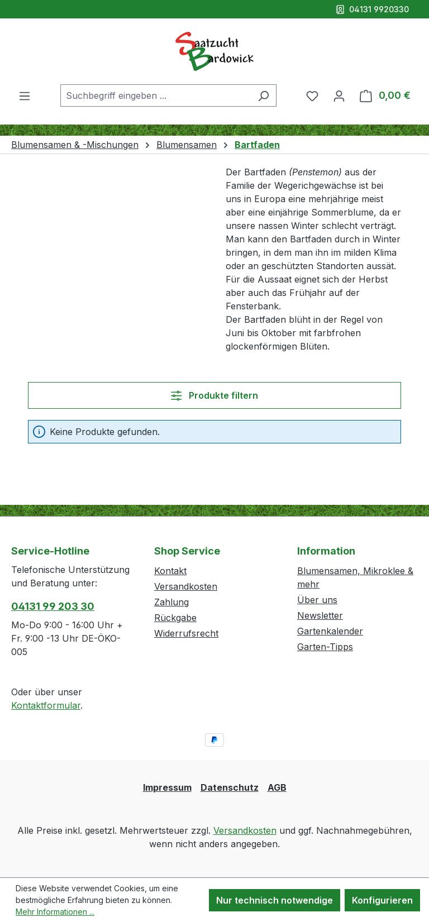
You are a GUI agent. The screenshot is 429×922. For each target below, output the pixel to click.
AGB (277, 787)
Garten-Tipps (325, 646)
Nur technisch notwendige (274, 900)
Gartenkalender (330, 631)
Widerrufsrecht (186, 633)
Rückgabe (175, 617)
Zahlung (171, 602)
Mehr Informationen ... (55, 911)
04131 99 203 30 (52, 606)
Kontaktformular (45, 705)
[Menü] (24, 95)
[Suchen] (263, 95)
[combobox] (155, 95)
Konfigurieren (382, 900)
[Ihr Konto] (339, 95)
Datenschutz (230, 787)
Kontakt (170, 570)
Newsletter (320, 615)
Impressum (167, 787)
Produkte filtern (214, 395)
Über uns (317, 599)
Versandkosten (185, 586)
